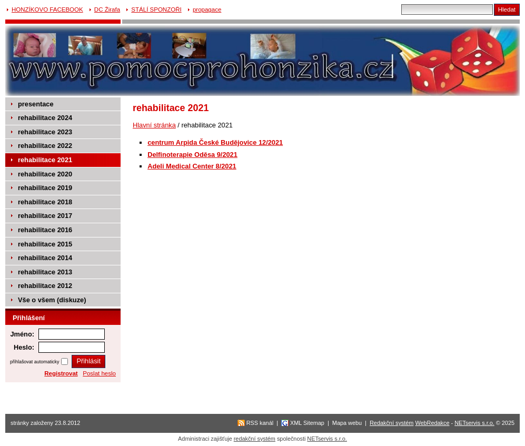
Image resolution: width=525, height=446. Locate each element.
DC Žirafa (107, 9)
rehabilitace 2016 (45, 230)
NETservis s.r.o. (474, 423)
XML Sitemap (307, 423)
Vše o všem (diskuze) (52, 300)
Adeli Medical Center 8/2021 (191, 166)
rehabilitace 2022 (45, 146)
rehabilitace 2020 (45, 174)
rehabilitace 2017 (45, 216)
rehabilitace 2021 (45, 160)
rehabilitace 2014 (45, 258)
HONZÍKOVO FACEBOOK (47, 9)
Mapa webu (347, 423)
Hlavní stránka (154, 125)
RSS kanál (259, 423)
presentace (36, 104)
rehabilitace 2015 (45, 244)
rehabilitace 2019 (45, 188)
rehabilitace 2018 (45, 202)
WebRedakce (432, 423)
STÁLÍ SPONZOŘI (156, 9)
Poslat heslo (99, 373)
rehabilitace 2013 (45, 272)
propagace (207, 9)
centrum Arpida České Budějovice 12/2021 (215, 142)
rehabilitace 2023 (45, 132)
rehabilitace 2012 (45, 286)
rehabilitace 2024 (45, 118)
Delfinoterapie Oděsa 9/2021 (192, 154)
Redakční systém (391, 423)
